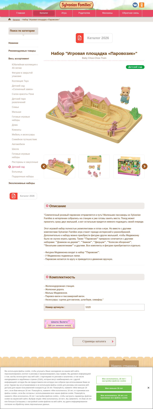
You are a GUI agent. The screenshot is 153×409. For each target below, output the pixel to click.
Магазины (107, 13)
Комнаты (16, 130)
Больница (17, 171)
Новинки (13, 43)
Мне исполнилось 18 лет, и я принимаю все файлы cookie (114, 401)
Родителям (84, 13)
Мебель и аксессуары (23, 134)
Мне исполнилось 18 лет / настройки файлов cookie (114, 384)
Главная (20, 13)
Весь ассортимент (18, 58)
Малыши (16, 112)
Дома (15, 125)
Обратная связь (130, 13)
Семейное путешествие (24, 139)
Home (9, 19)
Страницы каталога (94, 341)
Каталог (44, 13)
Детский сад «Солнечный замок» (22, 87)
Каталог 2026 (27, 196)
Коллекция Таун (20, 81)
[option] (94, 110)
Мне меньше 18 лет (114, 393)
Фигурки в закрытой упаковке (22, 74)
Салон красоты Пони (23, 94)
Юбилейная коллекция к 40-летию (25, 66)
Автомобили (18, 144)
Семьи (15, 107)
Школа (15, 149)
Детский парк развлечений (19, 100)
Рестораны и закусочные (25, 162)
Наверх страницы (124, 365)
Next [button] (145, 166)
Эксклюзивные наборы (21, 183)
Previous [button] (44, 166)
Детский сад (18, 167)
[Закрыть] (148, 392)
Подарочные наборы (23, 176)
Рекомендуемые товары (22, 51)
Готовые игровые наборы (21, 118)
